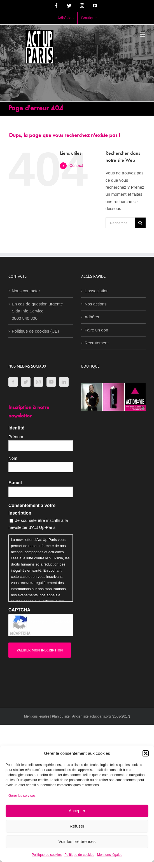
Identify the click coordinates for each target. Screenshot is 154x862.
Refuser (77, 826)
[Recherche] (140, 223)
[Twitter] (26, 382)
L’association (97, 290)
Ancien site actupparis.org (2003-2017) (101, 716)
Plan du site (61, 716)
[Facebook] (13, 382)
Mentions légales (109, 855)
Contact (76, 165)
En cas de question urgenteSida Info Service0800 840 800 (37, 311)
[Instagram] (38, 382)
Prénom (15, 436)
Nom (12, 458)
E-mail (15, 482)
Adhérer (92, 316)
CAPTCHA (19, 610)
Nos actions (95, 304)
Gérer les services (22, 796)
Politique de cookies (47, 855)
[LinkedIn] (64, 382)
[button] (145, 753)
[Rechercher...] (120, 223)
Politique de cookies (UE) (35, 331)
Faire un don (96, 330)
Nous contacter (26, 290)
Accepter (77, 810)
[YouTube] (51, 382)
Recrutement (97, 342)
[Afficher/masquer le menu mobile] (143, 35)
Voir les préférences (77, 841)
